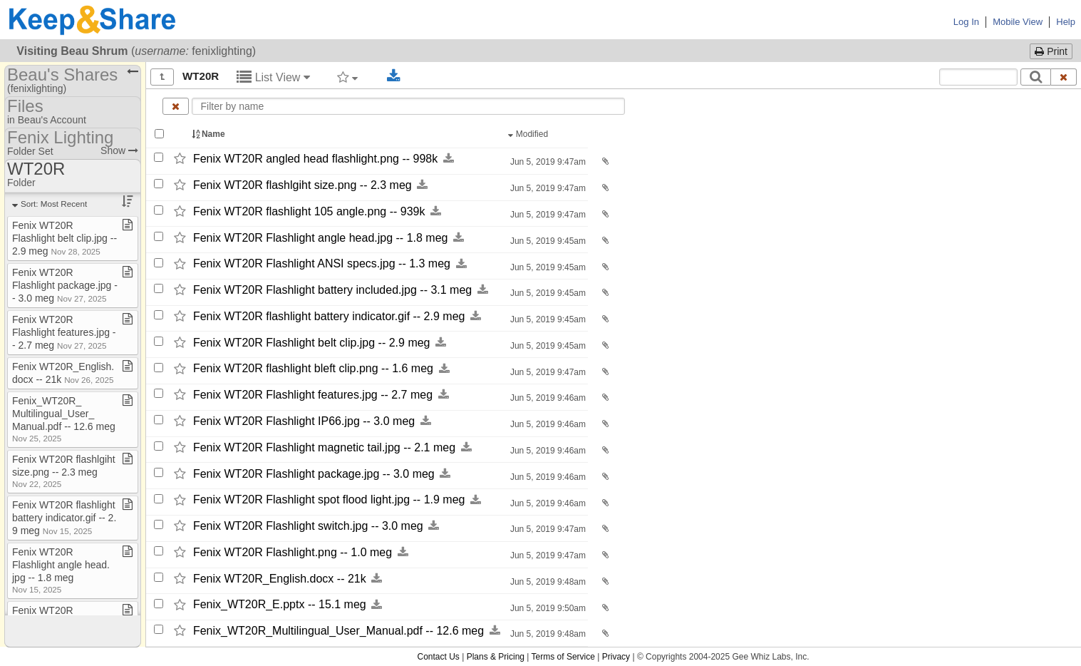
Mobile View (1018, 21)
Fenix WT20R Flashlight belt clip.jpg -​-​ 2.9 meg (311, 343)
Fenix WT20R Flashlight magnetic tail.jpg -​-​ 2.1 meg (324, 447)
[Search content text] (978, 77)
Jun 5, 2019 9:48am (547, 582)
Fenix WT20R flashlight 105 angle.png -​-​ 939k (309, 211)
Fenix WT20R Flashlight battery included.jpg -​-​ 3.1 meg (332, 290)
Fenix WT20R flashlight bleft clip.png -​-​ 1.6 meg (313, 369)
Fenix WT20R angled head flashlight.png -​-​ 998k (315, 159)
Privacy (616, 657)
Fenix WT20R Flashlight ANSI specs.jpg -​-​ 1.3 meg (321, 264)
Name (209, 134)
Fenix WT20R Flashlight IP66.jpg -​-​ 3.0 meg (304, 421)
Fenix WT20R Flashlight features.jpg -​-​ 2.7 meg (313, 395)
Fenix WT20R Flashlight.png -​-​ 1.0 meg (292, 552)
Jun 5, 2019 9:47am (547, 162)
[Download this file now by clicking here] (448, 159)
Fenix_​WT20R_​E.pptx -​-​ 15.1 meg (279, 605)
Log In (966, 21)
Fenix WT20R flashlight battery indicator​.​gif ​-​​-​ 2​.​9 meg (64, 517)
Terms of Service (563, 657)
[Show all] (162, 77)
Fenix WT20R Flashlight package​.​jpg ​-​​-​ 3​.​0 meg (65, 285)
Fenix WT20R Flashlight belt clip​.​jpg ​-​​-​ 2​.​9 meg (64, 238)
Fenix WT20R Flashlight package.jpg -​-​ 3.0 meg (314, 474)
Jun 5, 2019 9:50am (547, 608)
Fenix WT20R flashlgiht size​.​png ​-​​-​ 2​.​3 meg (63, 471)
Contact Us (438, 657)
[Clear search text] (1064, 77)
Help (1065, 21)
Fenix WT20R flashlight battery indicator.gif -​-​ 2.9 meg (329, 316)
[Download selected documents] (393, 76)
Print (1051, 51)
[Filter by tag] (347, 77)
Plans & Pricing (495, 657)
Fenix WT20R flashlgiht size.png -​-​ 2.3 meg (302, 185)
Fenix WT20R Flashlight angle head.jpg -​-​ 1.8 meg (320, 238)
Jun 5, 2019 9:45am (547, 241)
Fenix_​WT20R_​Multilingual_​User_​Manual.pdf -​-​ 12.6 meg (338, 631)
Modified (529, 134)
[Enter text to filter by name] (409, 106)
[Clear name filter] (175, 106)
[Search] (1035, 77)
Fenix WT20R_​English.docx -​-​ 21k (279, 579)
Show (119, 150)
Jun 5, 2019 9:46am (547, 398)
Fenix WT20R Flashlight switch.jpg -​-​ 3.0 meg (308, 526)
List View (273, 77)
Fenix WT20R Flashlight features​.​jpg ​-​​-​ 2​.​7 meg (64, 332)
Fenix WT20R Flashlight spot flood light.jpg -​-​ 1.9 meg (329, 500)
